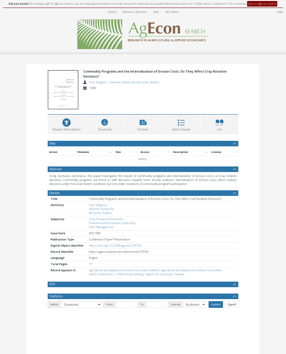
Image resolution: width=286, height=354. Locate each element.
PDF (52, 284)
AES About (172, 12)
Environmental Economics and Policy (112, 223)
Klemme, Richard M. (122, 82)
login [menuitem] (280, 12)
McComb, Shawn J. (148, 82)
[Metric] (81, 313)
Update (215, 314)
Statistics (56, 305)
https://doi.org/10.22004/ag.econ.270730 (115, 245)
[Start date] (125, 313)
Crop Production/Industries (106, 219)
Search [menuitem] (112, 12)
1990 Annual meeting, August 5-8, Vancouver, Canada (150, 274)
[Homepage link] (143, 33)
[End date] (156, 313)
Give (156, 12)
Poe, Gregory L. (99, 82)
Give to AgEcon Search (262, 4)
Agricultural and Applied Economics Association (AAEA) (123, 270)
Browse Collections (135, 12)
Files (52, 143)
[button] (143, 124)
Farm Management (101, 227)
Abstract (55, 169)
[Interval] (194, 313)
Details (54, 193)
